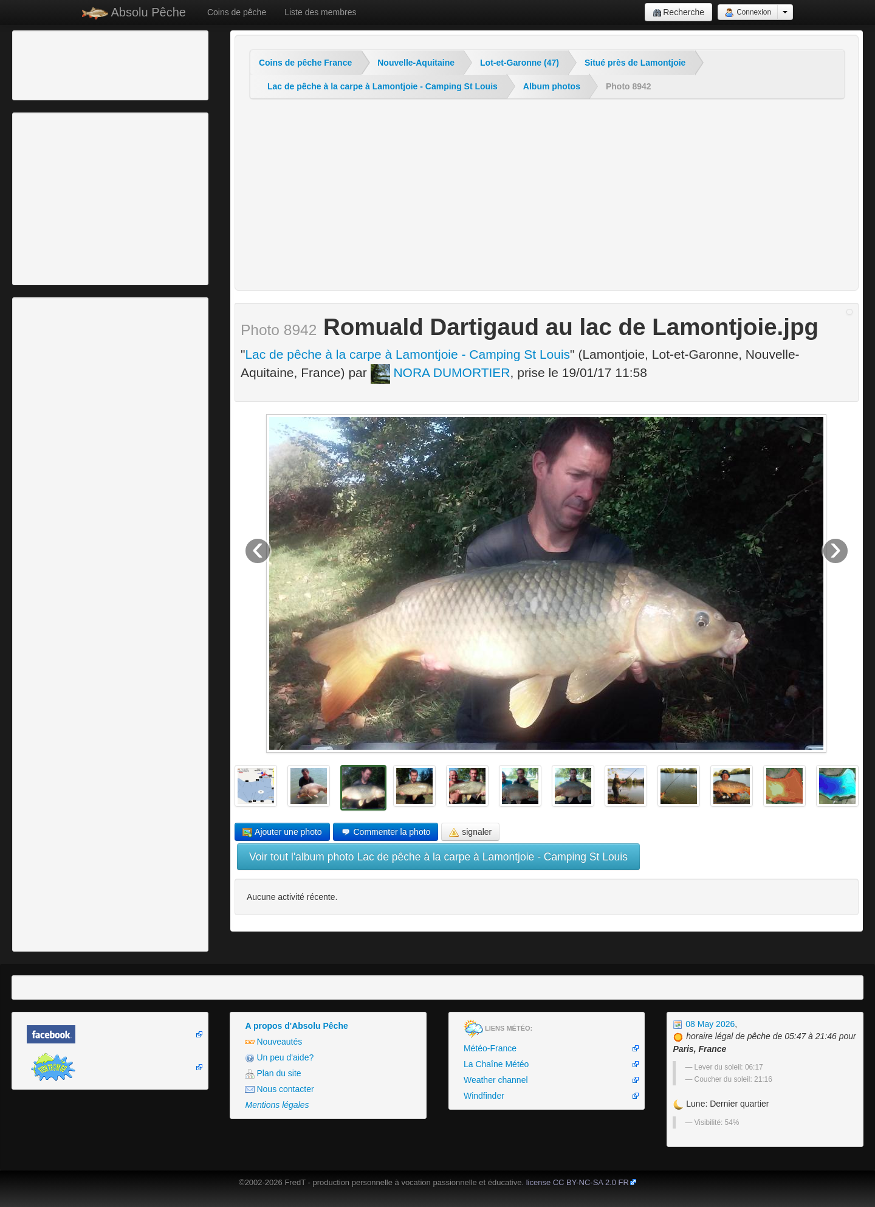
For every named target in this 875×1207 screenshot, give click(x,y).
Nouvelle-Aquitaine (416, 62)
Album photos (551, 86)
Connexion (747, 13)
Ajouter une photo (282, 832)
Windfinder (484, 1096)
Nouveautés (273, 1042)
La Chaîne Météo (496, 1064)
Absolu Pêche (134, 12)
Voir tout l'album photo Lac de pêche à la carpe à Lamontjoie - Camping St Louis (438, 857)
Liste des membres (320, 12)
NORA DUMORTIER (440, 372)
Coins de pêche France (305, 62)
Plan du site (273, 1073)
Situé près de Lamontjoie (635, 62)
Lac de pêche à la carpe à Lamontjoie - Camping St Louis (382, 86)
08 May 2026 (704, 1024)
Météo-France (490, 1048)
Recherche (678, 12)
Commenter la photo (386, 832)
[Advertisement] (82, 63)
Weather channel (496, 1080)
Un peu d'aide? (279, 1058)
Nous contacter (279, 1089)
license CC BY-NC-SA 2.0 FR (577, 1182)
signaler (470, 832)
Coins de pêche (236, 12)
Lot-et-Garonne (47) (519, 62)
